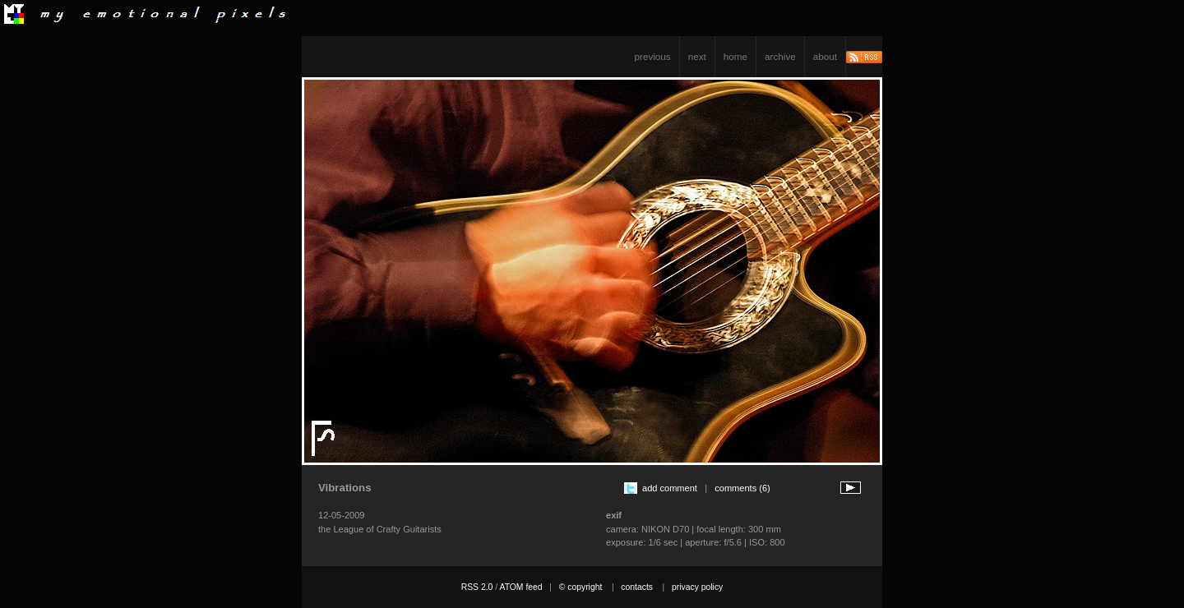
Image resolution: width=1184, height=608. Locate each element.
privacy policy (697, 587)
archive (780, 56)
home (735, 56)
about (825, 56)
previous (653, 56)
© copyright (581, 587)
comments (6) (742, 488)
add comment (669, 488)
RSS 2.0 (477, 587)
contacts (637, 587)
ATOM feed (520, 587)
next (697, 56)
